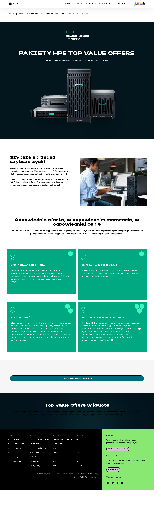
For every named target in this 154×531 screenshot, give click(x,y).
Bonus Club (34, 456)
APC (54, 442)
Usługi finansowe (14, 442)
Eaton (78, 434)
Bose (55, 451)
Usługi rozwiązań (14, 456)
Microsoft (79, 456)
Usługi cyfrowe (13, 434)
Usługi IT (10, 447)
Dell (54, 460)
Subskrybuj (113, 464)
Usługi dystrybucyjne (15, 438)
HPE (77, 438)
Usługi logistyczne (14, 451)
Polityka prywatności (45, 468)
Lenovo (79, 451)
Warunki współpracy (38, 442)
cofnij (11, 14)
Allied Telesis (58, 438)
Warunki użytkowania (70, 468)
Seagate (79, 460)
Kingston (79, 447)
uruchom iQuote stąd (113, 409)
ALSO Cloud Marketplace (40, 447)
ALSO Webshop (36, 451)
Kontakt (67, 4)
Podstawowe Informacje (62, 434)
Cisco (55, 456)
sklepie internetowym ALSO (77, 373)
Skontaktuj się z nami (118, 443)
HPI (77, 442)
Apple (55, 447)
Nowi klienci (35, 438)
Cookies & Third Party (89, 468)
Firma (58, 468)
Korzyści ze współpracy (39, 434)
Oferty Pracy (35, 460)
